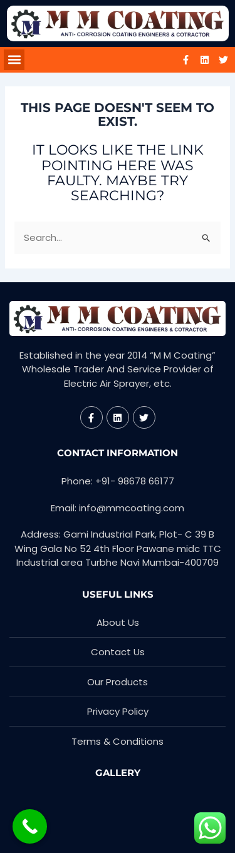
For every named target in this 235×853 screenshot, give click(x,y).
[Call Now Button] (30, 826)
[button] (14, 59)
